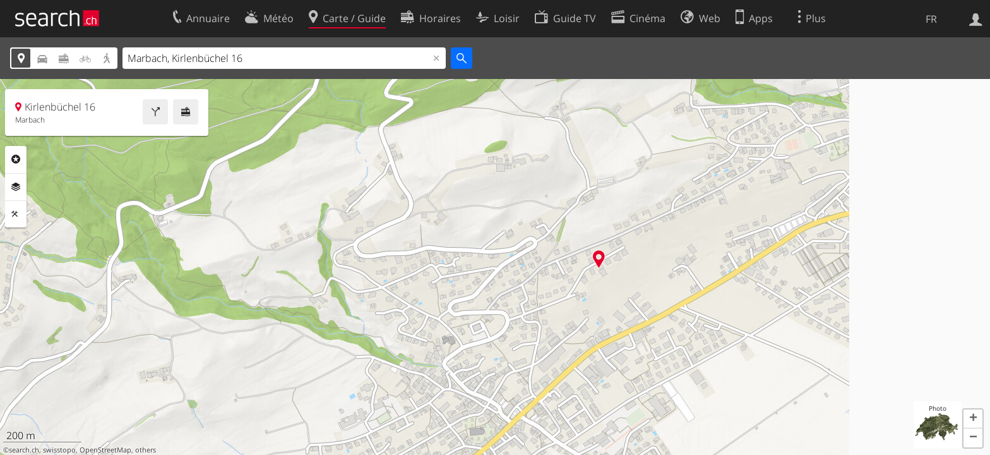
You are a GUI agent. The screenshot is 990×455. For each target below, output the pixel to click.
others (145, 450)
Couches (16, 187)
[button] (972, 419)
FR (931, 19)
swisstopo (59, 450)
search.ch (24, 450)
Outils (16, 214)
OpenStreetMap (105, 450)
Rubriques (16, 159)
